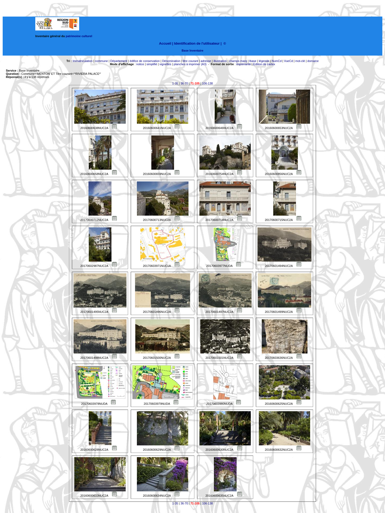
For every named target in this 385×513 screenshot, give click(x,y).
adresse (206, 61)
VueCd (288, 61)
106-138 (207, 83)
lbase (252, 61)
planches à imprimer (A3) (190, 64)
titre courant (190, 61)
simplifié (152, 64)
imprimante (243, 64)
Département (118, 61)
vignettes (165, 64)
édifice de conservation (145, 61)
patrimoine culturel (79, 36)
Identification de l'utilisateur (197, 43)
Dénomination (171, 61)
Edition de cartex (264, 64)
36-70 (184, 83)
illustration (220, 61)
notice (140, 64)
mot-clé (300, 61)
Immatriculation (82, 61)
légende (264, 61)
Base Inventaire (192, 50)
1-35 (175, 83)
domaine (313, 61)
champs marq (238, 61)
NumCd (277, 61)
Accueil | (166, 43)
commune (101, 61)
